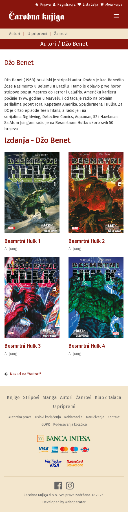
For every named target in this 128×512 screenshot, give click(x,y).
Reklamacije (73, 417)
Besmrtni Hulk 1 (22, 241)
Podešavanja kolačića (70, 424)
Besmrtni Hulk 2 (87, 241)
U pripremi (37, 33)
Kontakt (114, 417)
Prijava (43, 4)
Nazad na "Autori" (25, 374)
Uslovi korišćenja (48, 417)
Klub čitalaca (108, 397)
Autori (14, 33)
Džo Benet (19, 63)
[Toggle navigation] (116, 16)
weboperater (75, 502)
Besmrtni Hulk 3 (23, 346)
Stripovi (31, 397)
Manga (50, 397)
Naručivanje (95, 417)
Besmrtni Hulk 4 (87, 346)
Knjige (13, 397)
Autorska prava (20, 417)
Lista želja (88, 4)
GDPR (45, 424)
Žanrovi (60, 33)
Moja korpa (111, 4)
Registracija (64, 4)
